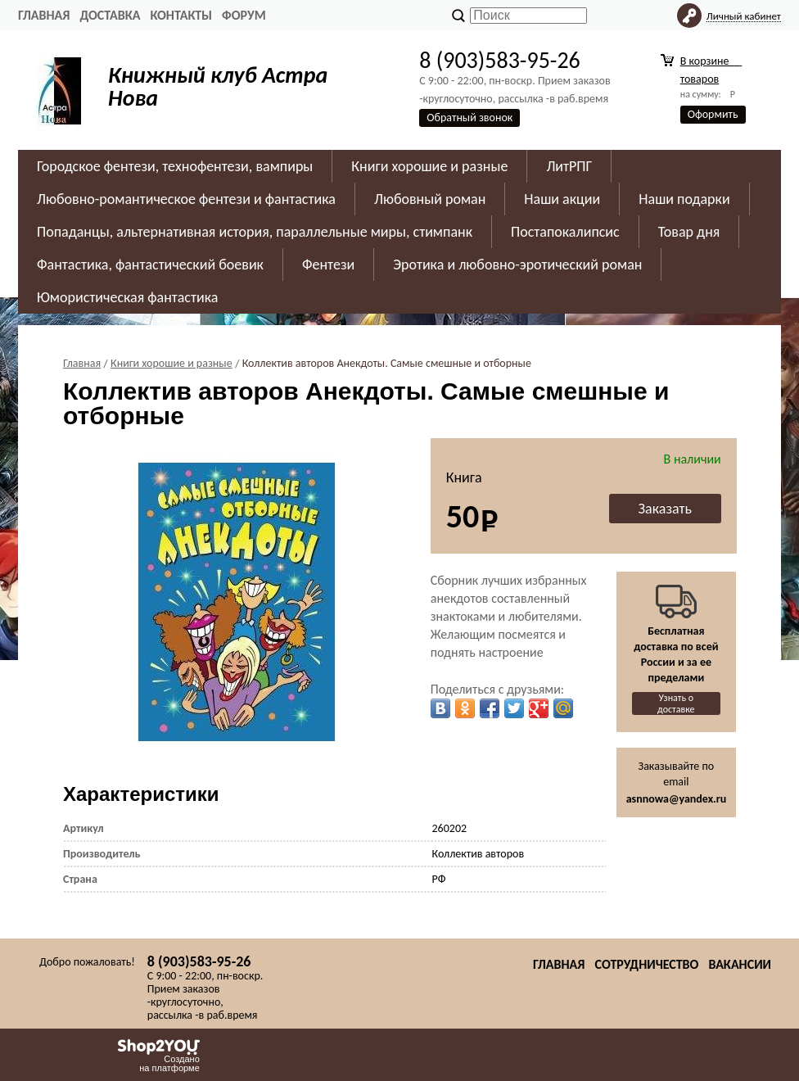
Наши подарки (684, 199)
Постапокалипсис (565, 232)
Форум (244, 15)
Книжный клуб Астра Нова (217, 86)
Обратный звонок (469, 117)
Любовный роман (429, 199)
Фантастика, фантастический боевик (150, 265)
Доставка (109, 15)
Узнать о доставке (676, 703)
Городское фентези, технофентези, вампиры (175, 166)
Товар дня (689, 232)
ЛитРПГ (569, 166)
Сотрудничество (646, 964)
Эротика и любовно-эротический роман (517, 265)
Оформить (713, 114)
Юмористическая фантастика (127, 297)
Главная (44, 15)
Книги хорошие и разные (429, 166)
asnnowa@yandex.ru (676, 799)
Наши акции (562, 199)
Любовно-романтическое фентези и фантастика (186, 199)
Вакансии (739, 964)
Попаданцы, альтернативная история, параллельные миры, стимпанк (254, 232)
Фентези (328, 265)
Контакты (181, 15)
